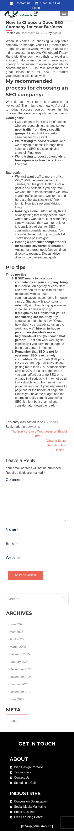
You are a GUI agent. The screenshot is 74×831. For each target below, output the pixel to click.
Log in (14, 720)
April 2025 (17, 639)
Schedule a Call (25, 782)
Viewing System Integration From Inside (57, 445)
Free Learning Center (28, 817)
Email (12, 543)
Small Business (24, 811)
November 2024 (21, 676)
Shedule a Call (49, 3)
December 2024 (21, 669)
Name (12, 529)
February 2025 (20, 654)
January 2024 (19, 684)
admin (57, 33)
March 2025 (18, 646)
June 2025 (17, 624)
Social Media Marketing (30, 806)
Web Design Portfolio (28, 767)
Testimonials (22, 772)
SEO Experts (49, 422)
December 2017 (21, 691)
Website (13, 557)
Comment (14, 479)
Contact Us (21, 777)
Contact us (20, 3)
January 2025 (19, 661)
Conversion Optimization (31, 801)
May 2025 (16, 631)
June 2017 (17, 699)
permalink (32, 426)
